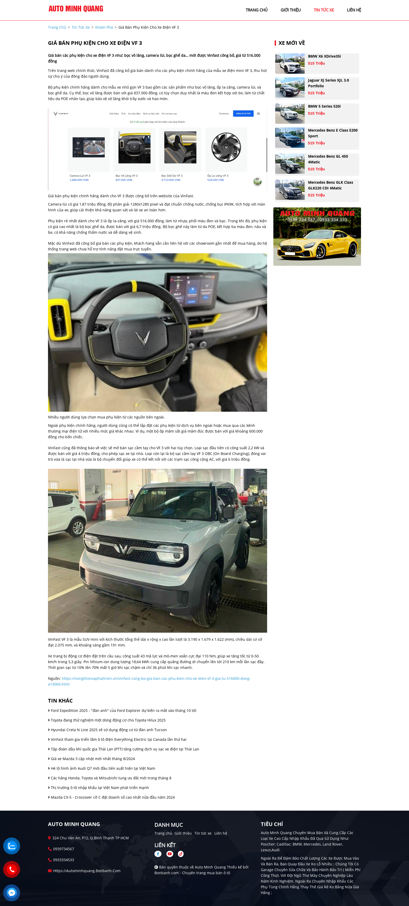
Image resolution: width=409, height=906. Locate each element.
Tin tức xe (203, 833)
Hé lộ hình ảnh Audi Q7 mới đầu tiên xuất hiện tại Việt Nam (101, 768)
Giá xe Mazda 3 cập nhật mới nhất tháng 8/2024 (91, 758)
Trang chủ (163, 833)
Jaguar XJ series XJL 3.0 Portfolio (328, 83)
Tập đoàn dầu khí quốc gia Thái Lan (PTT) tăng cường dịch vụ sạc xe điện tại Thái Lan (123, 749)
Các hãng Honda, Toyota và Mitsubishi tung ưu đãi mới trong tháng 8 (109, 777)
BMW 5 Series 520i (324, 106)
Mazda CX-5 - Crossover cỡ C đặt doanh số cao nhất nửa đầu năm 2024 (111, 797)
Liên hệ (220, 833)
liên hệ (354, 10)
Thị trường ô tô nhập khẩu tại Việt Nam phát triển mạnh (98, 787)
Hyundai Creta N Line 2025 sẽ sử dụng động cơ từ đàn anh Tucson (107, 729)
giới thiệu (291, 10)
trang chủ (257, 10)
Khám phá (104, 27)
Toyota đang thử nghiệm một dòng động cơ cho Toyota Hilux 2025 (107, 720)
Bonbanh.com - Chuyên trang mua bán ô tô (192, 872)
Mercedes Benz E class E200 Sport (333, 133)
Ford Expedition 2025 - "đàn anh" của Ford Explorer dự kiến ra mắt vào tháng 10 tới (122, 710)
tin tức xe (324, 10)
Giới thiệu (183, 833)
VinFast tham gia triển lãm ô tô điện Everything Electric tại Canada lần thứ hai (117, 739)
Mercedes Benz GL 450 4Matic (328, 159)
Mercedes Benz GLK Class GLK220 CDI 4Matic (330, 185)
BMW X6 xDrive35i (324, 56)
